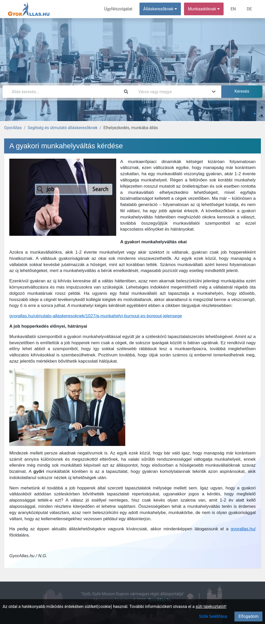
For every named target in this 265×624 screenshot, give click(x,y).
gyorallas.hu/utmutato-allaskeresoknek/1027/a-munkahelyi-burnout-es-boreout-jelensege (95, 315)
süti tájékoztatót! (211, 606)
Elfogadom (248, 616)
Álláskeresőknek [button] (160, 8)
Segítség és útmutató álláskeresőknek (63, 127)
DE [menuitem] (249, 8)
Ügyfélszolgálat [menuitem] (118, 8)
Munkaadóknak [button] (204, 8)
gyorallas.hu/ (243, 528)
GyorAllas (13, 127)
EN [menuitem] (233, 8)
